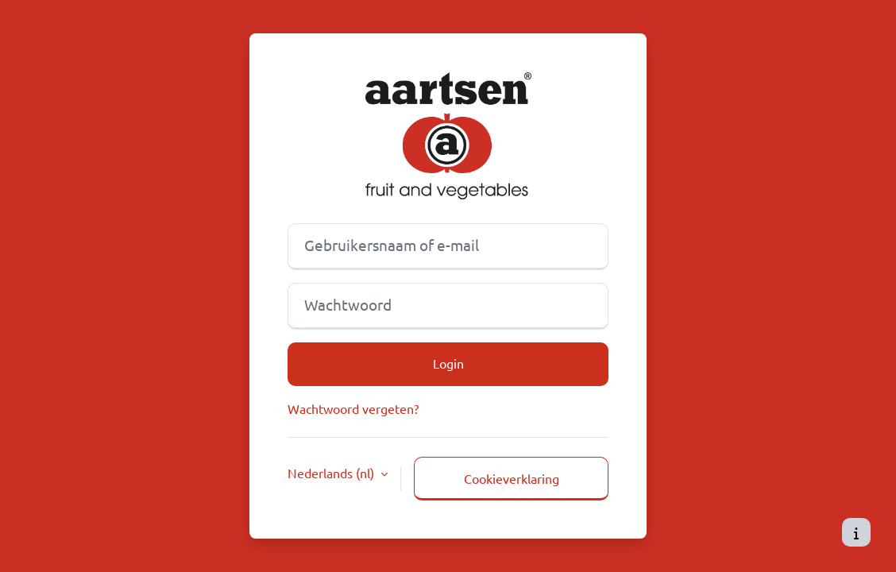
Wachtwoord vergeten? (353, 408)
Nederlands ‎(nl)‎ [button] (332, 473)
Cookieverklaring (511, 478)
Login (448, 363)
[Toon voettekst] (856, 532)
